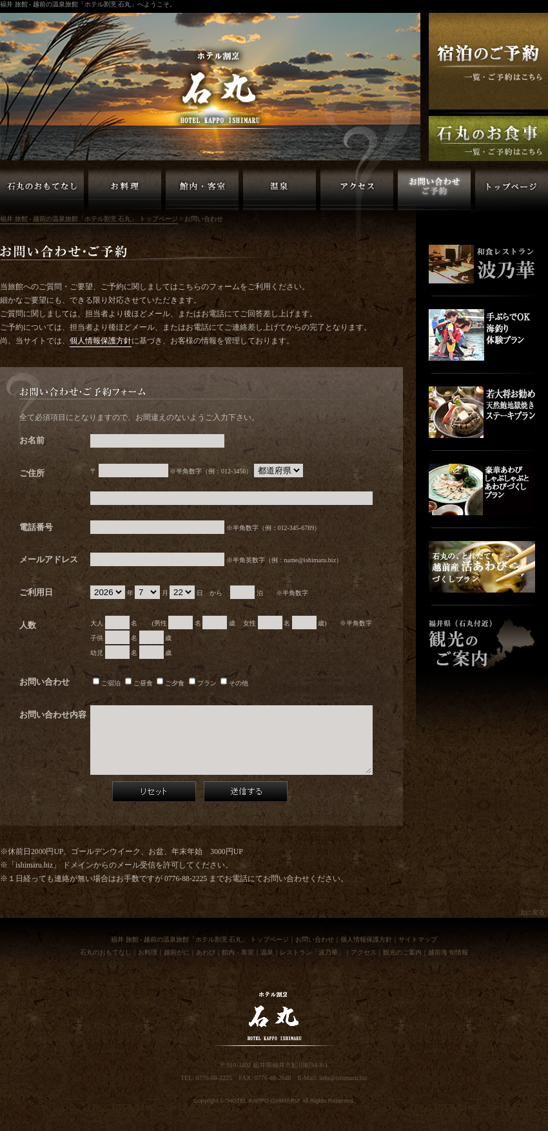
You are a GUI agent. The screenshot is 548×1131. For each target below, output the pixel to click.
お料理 (147, 952)
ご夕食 (170, 683)
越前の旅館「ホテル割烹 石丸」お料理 (124, 190)
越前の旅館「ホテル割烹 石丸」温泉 (279, 190)
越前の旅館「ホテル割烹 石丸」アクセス (356, 190)
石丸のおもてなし (106, 952)
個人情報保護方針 (101, 341)
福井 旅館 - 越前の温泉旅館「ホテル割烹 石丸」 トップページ (511, 190)
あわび (205, 952)
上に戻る (532, 912)
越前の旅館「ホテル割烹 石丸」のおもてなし (42, 190)
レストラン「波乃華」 (312, 952)
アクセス (364, 952)
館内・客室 (238, 952)
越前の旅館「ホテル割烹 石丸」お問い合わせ (434, 190)
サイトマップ (417, 939)
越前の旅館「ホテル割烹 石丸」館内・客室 (202, 190)
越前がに (177, 952)
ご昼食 (139, 683)
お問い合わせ (314, 939)
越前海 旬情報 (448, 952)
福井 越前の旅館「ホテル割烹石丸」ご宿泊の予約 (488, 61)
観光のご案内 (402, 952)
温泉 (266, 952)
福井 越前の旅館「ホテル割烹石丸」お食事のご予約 (488, 138)
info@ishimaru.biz (343, 1077)
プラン (203, 683)
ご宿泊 (107, 683)
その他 (234, 683)
